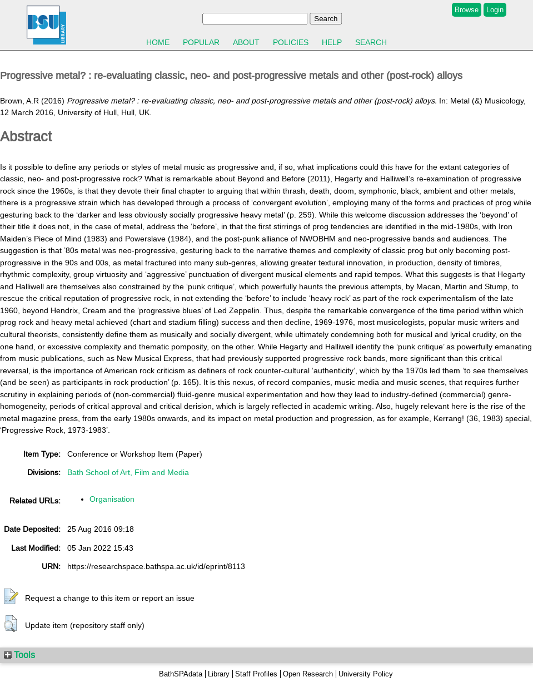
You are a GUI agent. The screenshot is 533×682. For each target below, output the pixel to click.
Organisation (112, 499)
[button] (11, 597)
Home (158, 42)
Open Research (308, 674)
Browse (467, 10)
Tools (19, 655)
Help (332, 42)
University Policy (365, 674)
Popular (201, 42)
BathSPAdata (180, 674)
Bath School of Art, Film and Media (128, 472)
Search (371, 42)
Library (219, 674)
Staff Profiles (256, 674)
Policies (290, 42)
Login (495, 10)
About (246, 42)
